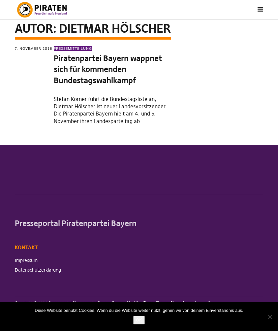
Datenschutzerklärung (38, 270)
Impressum (26, 260)
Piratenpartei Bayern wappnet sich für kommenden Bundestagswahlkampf (108, 69)
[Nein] (269, 317)
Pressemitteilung (73, 48)
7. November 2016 (33, 48)
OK (139, 319)
